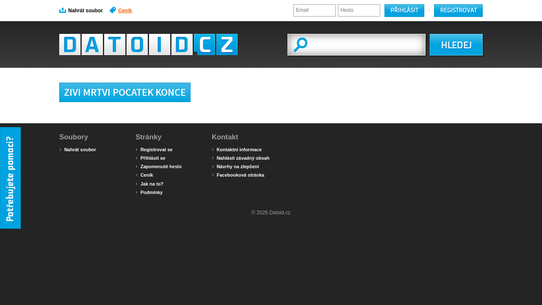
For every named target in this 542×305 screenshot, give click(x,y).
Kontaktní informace (237, 149)
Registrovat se (154, 149)
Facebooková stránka (238, 174)
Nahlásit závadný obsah (240, 157)
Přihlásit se (150, 157)
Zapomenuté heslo (159, 166)
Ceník (120, 10)
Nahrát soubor (81, 10)
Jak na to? (149, 183)
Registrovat (458, 10)
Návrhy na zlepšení (235, 166)
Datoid (148, 44)
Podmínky (149, 192)
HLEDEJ (456, 45)
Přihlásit (404, 10)
